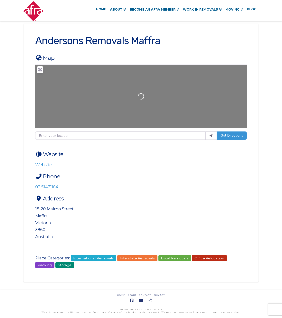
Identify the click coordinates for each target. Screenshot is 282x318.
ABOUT (132, 295)
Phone (47, 176)
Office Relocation (209, 258)
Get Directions (232, 135)
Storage (64, 265)
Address (49, 198)
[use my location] (211, 135)
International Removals (93, 258)
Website (49, 154)
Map (44, 57)
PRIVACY (159, 295)
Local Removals (174, 258)
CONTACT (145, 295)
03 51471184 (46, 186)
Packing (45, 265)
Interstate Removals (137, 258)
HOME (121, 295)
